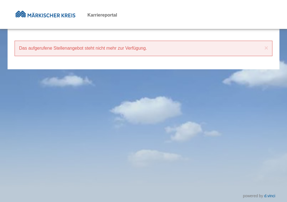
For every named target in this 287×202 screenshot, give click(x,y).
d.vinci (269, 196)
